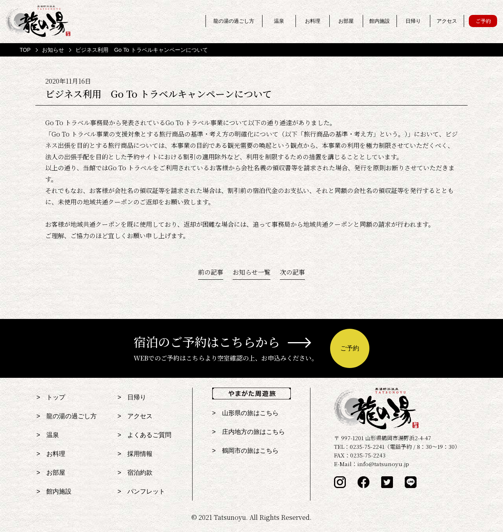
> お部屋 (51, 472)
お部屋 (346, 21)
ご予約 (483, 21)
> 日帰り (131, 397)
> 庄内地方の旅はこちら (248, 431)
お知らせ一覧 (251, 272)
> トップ (51, 397)
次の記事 (292, 272)
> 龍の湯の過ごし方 (67, 416)
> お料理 (51, 453)
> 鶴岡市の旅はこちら (245, 450)
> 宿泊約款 (134, 472)
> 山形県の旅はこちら (245, 413)
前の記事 (210, 272)
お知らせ (53, 50)
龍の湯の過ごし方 (234, 21)
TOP (25, 50)
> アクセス (134, 416)
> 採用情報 (134, 453)
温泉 (279, 21)
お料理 (312, 21)
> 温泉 (48, 435)
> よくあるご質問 (144, 435)
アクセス (447, 21)
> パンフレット (141, 491)
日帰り (413, 21)
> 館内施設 (54, 491)
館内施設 (380, 21)
